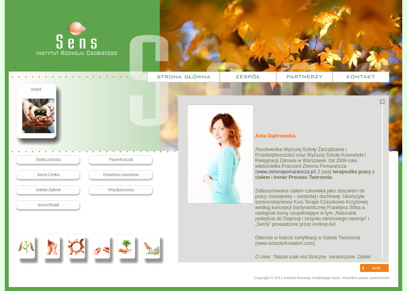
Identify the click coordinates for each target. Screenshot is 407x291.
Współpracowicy (121, 189)
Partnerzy (304, 77)
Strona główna (183, 77)
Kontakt (361, 77)
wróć (376, 268)
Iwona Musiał (48, 204)
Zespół (248, 77)
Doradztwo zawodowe (121, 174)
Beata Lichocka (48, 159)
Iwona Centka (48, 174)
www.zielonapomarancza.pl (285, 172)
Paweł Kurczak (121, 159)
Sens (77, 38)
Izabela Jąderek (48, 189)
